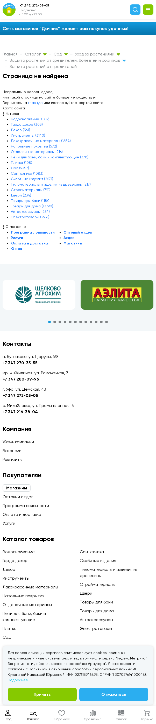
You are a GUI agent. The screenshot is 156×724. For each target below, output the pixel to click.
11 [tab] (101, 322)
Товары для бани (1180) (31, 201)
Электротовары (96, 628)
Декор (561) (20, 130)
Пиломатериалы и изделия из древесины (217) (51, 184)
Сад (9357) (20, 168)
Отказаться (113, 694)
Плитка (10, 628)
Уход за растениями (97, 54)
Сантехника (92, 551)
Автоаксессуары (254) (30, 211)
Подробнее (18, 680)
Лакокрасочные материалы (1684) (41, 141)
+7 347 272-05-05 (20, 395)
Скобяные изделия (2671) (32, 179)
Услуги (17, 238)
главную (35, 103)
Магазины (72, 243)
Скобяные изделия (98, 560)
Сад (61, 54)
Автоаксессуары (96, 619)
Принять (42, 694)
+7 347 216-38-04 (20, 411)
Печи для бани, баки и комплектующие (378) (49, 157)
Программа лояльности (33, 232)
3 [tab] (60, 322)
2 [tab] (54, 322)
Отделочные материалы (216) (37, 152)
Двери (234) (21, 195)
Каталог (36, 54)
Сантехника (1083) (27, 173)
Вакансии (12, 450)
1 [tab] (49, 322)
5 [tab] (70, 322)
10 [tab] (96, 322)
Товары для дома (97, 610)
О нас (16, 249)
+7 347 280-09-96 (21, 379)
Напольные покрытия (23, 595)
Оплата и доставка (29, 243)
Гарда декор (15, 560)
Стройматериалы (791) (30, 190)
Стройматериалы (97, 584)
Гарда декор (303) (27, 124)
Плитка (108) (21, 162)
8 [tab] (85, 322)
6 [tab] (75, 322)
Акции (68, 238)
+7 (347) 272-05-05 (34, 5)
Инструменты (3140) (28, 135)
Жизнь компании (18, 441)
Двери (86, 593)
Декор (9, 569)
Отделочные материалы (27, 604)
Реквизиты (12, 459)
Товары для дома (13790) (32, 206)
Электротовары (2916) (30, 217)
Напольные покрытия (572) (34, 146)
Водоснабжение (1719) (30, 119)
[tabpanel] (39, 294)
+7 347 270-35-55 (20, 362)
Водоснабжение (19, 551)
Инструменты (16, 578)
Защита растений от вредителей (43, 66)
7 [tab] (80, 322)
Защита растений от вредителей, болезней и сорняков (68, 60)
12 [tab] (106, 322)
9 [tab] (91, 322)
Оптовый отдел (77, 232)
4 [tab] (65, 322)
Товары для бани (96, 602)
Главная (10, 54)
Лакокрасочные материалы (30, 587)
